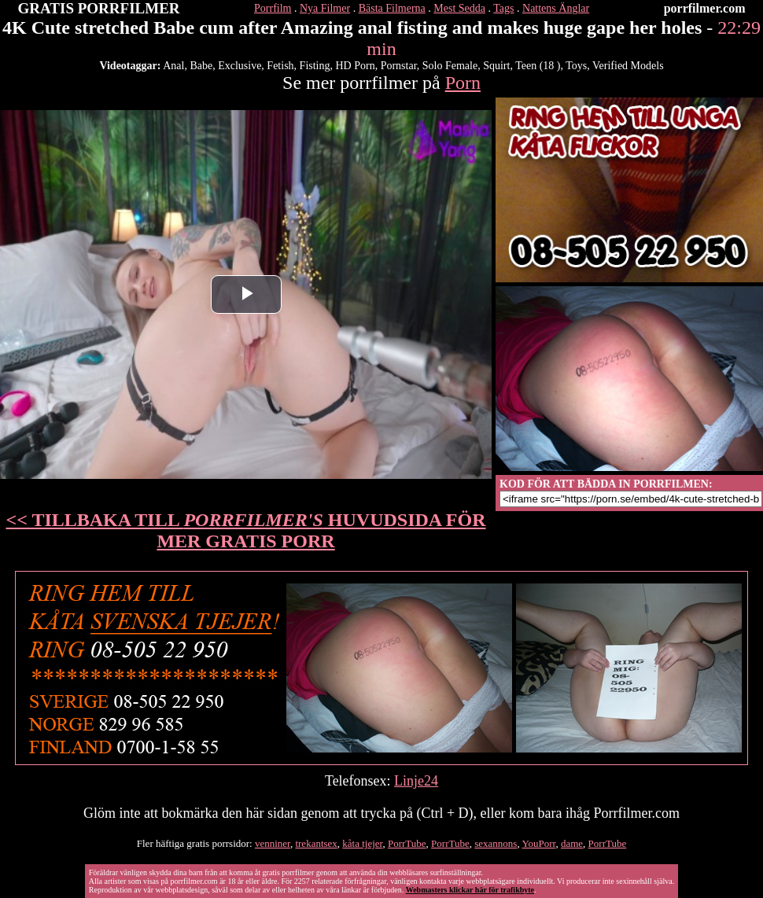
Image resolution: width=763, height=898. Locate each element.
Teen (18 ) (537, 66)
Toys (576, 66)
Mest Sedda (459, 8)
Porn (463, 82)
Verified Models (628, 66)
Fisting (315, 66)
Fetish (280, 66)
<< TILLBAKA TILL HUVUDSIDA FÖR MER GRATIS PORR (246, 530)
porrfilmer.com (705, 8)
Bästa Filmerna (392, 8)
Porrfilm (272, 8)
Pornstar (399, 66)
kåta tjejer (362, 843)
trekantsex (316, 843)
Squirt (496, 66)
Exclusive (239, 66)
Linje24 (416, 781)
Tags (503, 8)
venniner (272, 843)
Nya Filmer (325, 8)
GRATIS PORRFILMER (99, 8)
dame (572, 843)
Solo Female (449, 66)
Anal (173, 66)
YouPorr (538, 843)
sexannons (495, 843)
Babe (201, 66)
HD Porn (355, 66)
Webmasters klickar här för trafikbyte (470, 889)
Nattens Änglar (555, 8)
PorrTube (407, 843)
